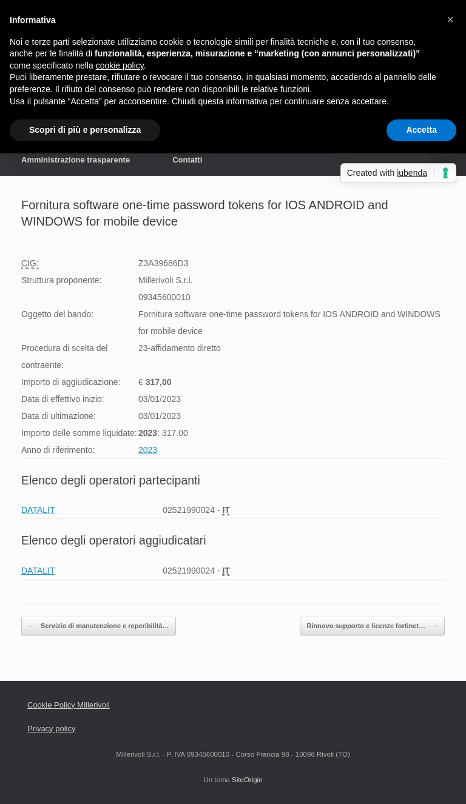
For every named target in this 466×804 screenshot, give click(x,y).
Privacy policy (51, 728)
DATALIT (38, 510)
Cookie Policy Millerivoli (68, 704)
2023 (147, 450)
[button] (450, 19)
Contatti (187, 159)
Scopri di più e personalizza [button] (85, 130)
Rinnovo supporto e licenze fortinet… (372, 626)
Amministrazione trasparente (75, 159)
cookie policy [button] (120, 65)
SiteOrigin (247, 779)
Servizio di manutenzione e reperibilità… (98, 626)
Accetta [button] (421, 130)
